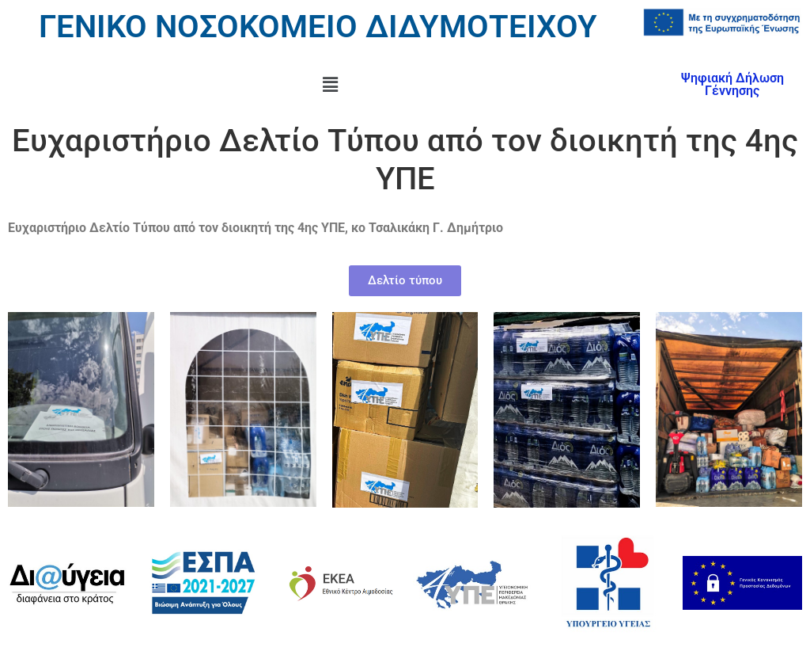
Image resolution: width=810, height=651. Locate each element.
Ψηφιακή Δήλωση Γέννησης (732, 84)
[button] (329, 85)
